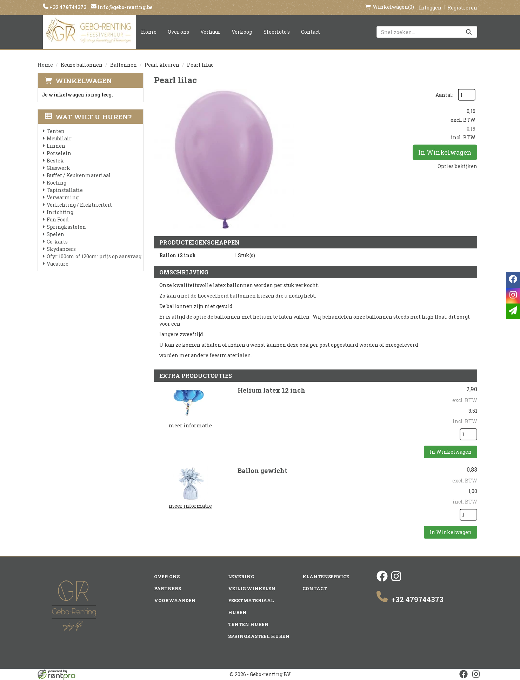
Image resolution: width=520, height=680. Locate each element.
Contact (310, 31)
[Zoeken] (468, 32)
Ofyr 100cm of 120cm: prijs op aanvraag (94, 256)
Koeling (56, 182)
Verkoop (242, 31)
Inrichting (60, 212)
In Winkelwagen (445, 152)
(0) (389, 7)
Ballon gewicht (262, 470)
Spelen (55, 234)
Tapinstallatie (65, 190)
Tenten (56, 131)
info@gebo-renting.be (124, 7)
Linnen (56, 145)
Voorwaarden (175, 600)
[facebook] (382, 579)
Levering (241, 576)
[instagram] (396, 579)
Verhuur (210, 31)
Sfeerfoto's (277, 31)
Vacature (57, 263)
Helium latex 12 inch (271, 390)
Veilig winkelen (251, 588)
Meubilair (59, 138)
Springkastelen (66, 227)
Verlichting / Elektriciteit (79, 204)
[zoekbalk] (426, 32)
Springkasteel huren (258, 636)
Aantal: (444, 95)
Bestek (55, 160)
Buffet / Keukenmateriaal (79, 175)
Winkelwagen (83, 80)
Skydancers (61, 249)
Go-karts (57, 241)
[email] (513, 311)
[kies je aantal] (468, 434)
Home (148, 31)
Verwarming (63, 197)
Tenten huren (248, 624)
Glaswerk (58, 168)
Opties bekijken (457, 166)
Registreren (462, 7)
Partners (167, 588)
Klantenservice (325, 576)
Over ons (178, 31)
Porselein (59, 153)
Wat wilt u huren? (88, 116)
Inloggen (430, 7)
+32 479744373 (67, 7)
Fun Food (58, 219)
